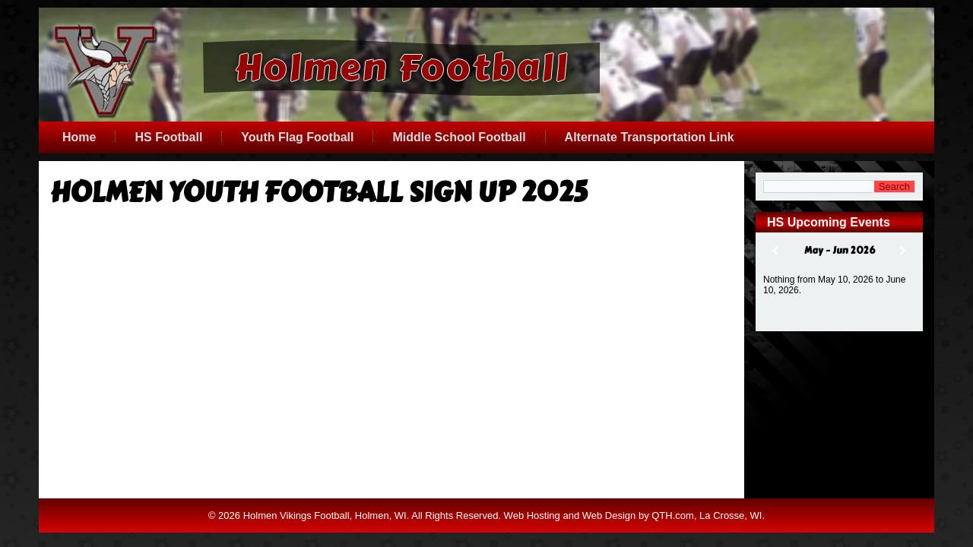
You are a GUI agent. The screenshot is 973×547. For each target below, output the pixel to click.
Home (79, 137)
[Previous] (775, 251)
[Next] (903, 251)
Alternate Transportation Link (649, 137)
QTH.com (672, 530)
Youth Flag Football (297, 137)
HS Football (168, 137)
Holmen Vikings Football (296, 530)
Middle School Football (458, 137)
